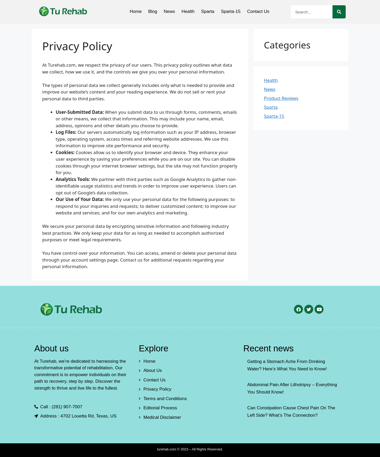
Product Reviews (281, 98)
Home (131, 11)
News (168, 11)
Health (188, 11)
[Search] (339, 11)
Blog (149, 11)
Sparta (209, 11)
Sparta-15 (233, 11)
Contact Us (262, 11)
